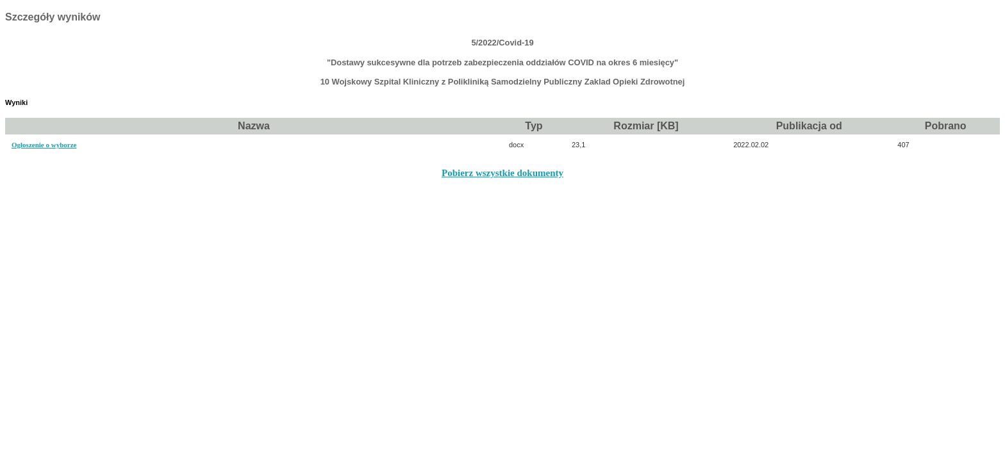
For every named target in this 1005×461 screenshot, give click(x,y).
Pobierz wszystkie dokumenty (502, 173)
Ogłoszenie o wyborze (44, 145)
